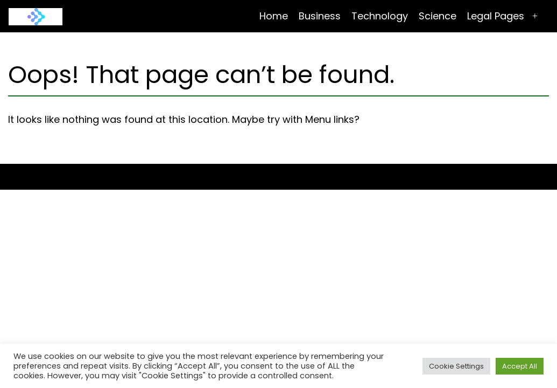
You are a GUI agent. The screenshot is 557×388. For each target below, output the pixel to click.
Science (437, 16)
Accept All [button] (519, 366)
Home (273, 16)
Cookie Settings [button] (456, 366)
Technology (379, 16)
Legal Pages (495, 16)
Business (320, 16)
